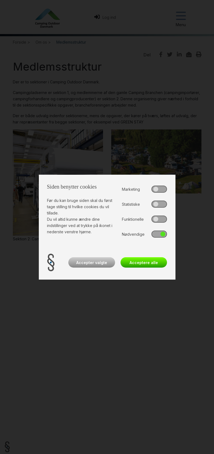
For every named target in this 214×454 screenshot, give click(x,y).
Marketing (131, 189)
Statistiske (131, 204)
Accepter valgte (91, 262)
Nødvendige (133, 234)
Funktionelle (133, 219)
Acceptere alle (144, 262)
